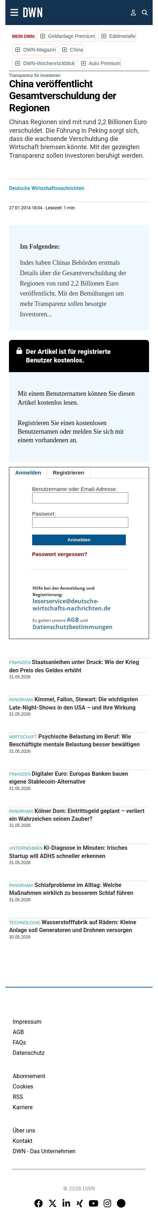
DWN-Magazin (39, 50)
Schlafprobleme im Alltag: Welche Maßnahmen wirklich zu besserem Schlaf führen (71, 889)
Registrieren (68, 472)
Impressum (27, 1021)
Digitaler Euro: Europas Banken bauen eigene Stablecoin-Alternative (68, 777)
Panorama (21, 699)
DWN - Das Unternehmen (44, 1151)
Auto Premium (104, 63)
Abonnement (29, 1076)
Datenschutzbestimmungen (73, 627)
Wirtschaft (23, 737)
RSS (18, 1096)
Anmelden (28, 472)
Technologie (24, 922)
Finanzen (19, 662)
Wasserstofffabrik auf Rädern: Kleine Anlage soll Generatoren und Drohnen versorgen (72, 926)
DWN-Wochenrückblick (49, 63)
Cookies (23, 1086)
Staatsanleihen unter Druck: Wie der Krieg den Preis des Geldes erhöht (74, 666)
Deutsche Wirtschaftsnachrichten (46, 188)
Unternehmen (25, 848)
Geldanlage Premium (71, 36)
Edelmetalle (122, 36)
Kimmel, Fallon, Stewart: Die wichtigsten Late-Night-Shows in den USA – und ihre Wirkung (73, 703)
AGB (73, 620)
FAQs (19, 1042)
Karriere (23, 1107)
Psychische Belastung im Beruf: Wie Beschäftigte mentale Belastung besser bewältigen (74, 740)
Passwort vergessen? (59, 554)
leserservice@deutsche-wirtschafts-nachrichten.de (71, 604)
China (76, 50)
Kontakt (22, 1140)
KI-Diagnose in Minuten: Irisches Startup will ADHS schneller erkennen (68, 851)
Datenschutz (28, 1052)
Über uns (24, 1130)
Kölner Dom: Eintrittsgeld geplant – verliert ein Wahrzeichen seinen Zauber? (76, 815)
